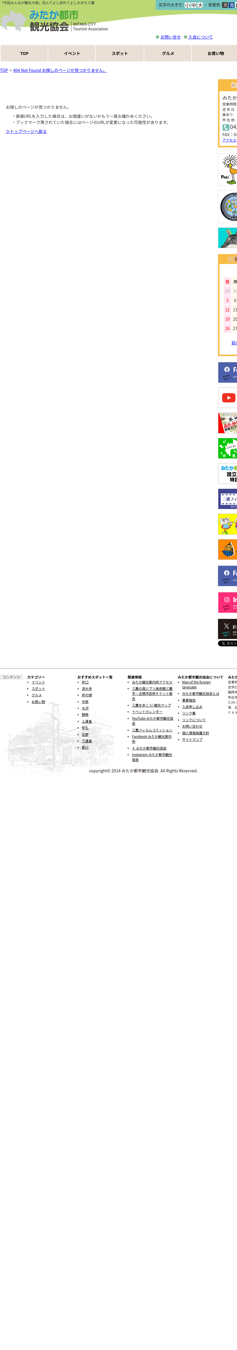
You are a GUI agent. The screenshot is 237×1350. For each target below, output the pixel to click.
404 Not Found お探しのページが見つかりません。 (60, 70)
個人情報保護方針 (195, 733)
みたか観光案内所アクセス (152, 682)
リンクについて (194, 719)
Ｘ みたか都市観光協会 (149, 748)
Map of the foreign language (196, 684)
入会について (200, 37)
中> (193, 5)
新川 (85, 747)
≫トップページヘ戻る (26, 131)
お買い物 (38, 701)
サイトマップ (192, 739)
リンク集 (189, 713)
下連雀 (87, 740)
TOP (24, 53)
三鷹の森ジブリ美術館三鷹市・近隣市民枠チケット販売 (152, 693)
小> (187, 5)
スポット (120, 53)
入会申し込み (192, 706)
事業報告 (189, 700)
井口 (85, 682)
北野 (85, 734)
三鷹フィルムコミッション (152, 730)
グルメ (168, 53)
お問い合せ (170, 37)
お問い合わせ (192, 726)
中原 (85, 701)
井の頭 (87, 695)
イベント (72, 53)
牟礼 (85, 727)
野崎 (85, 714)
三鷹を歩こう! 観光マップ (151, 705)
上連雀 (87, 721)
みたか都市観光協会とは (200, 693)
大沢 (85, 708)
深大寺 (87, 688)
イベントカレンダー (147, 711)
